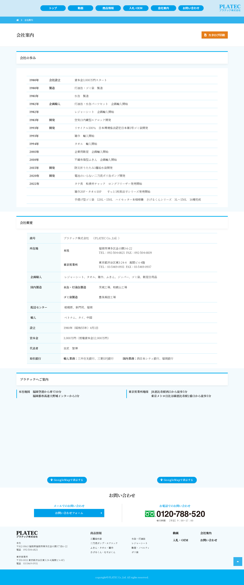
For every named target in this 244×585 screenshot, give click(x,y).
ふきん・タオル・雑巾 (101, 547)
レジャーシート (140, 543)
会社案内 (206, 533)
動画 (175, 533)
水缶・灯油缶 (138, 538)
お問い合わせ (208, 540)
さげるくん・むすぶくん (102, 552)
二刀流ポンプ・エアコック (104, 543)
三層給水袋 (96, 538)
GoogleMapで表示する (67, 480)
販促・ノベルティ (141, 547)
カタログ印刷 (217, 35)
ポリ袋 (135, 552)
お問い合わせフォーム (69, 513)
